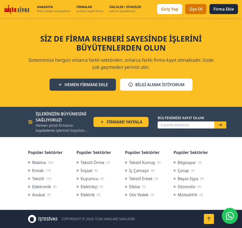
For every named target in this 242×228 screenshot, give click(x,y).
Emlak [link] (39, 170)
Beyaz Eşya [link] (189, 178)
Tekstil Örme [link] (93, 162)
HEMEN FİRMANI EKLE (83, 84)
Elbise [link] (135, 186)
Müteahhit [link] (188, 195)
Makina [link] (40, 162)
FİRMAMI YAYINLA (121, 122)
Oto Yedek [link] (139, 195)
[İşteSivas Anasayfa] (17, 9)
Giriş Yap (169, 9)
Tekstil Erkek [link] (141, 178)
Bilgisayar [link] (188, 162)
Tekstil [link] (39, 178)
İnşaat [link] (87, 170)
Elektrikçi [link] (90, 186)
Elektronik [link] (42, 186)
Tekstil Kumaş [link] (143, 162)
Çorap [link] (184, 170)
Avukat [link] (39, 195)
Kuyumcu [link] (90, 178)
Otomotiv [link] (187, 186)
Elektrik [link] (88, 195)
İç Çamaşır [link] (140, 170)
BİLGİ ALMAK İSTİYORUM (156, 84)
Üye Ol (195, 9)
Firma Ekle (223, 9)
